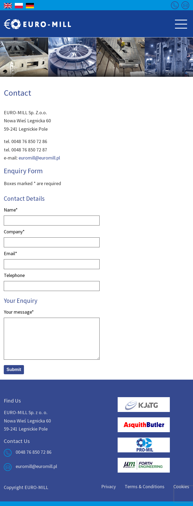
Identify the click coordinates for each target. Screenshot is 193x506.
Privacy (108, 486)
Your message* (19, 312)
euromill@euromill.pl (39, 158)
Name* (10, 210)
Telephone (14, 275)
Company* (14, 231)
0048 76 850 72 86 (33, 452)
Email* (10, 253)
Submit (13, 369)
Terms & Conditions (144, 486)
